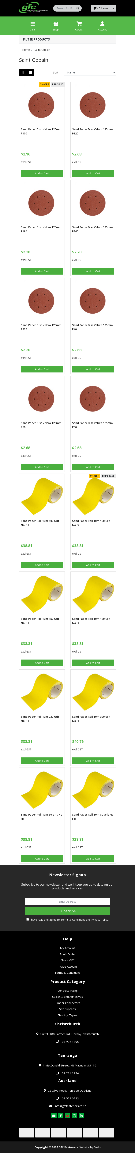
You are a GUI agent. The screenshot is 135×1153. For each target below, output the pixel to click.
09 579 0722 (70, 1098)
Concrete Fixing (68, 990)
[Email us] (54, 1115)
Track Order (68, 954)
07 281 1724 (70, 1073)
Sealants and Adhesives (67, 996)
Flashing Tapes (67, 1015)
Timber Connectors (67, 1003)
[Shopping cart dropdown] (113, 8)
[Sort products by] (90, 72)
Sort (55, 72)
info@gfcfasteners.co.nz (70, 1106)
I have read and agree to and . (67, 919)
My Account (67, 948)
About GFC (67, 960)
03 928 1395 (70, 1042)
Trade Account (67, 966)
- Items (100, 8)
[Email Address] (67, 901)
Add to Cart (42, 173)
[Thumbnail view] (23, 72)
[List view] (30, 72)
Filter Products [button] (36, 39)
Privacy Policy (99, 919)
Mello (97, 1147)
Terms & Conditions (73, 919)
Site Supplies (67, 1009)
